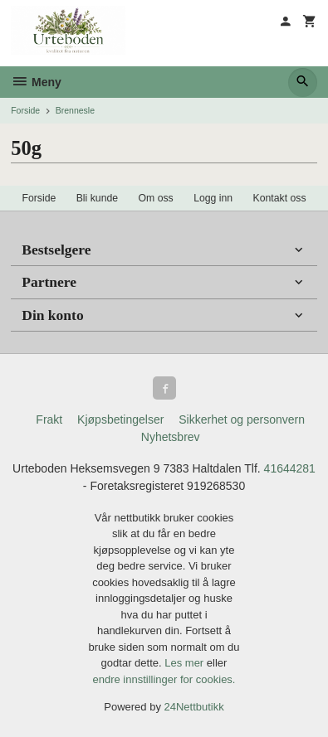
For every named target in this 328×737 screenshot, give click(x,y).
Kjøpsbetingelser (120, 419)
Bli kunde (97, 198)
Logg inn (213, 198)
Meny (36, 82)
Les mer (185, 663)
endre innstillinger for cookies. (164, 679)
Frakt (49, 419)
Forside (25, 110)
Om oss (156, 198)
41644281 (290, 468)
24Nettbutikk (194, 707)
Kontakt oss (279, 198)
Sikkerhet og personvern (242, 419)
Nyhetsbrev (170, 437)
